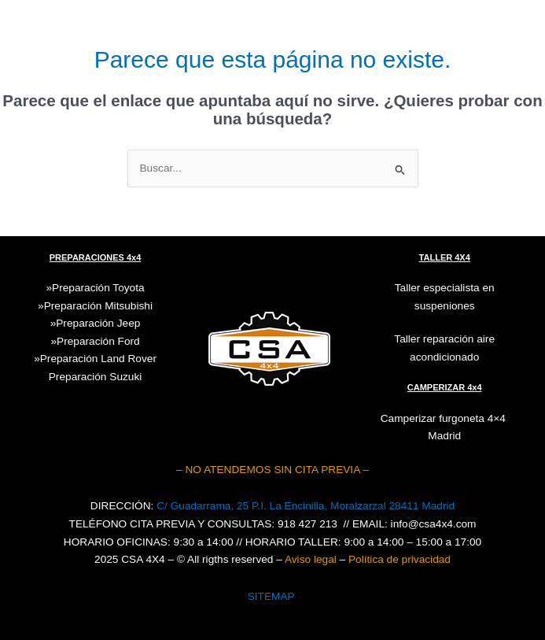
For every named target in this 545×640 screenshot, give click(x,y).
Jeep (129, 323)
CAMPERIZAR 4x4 (444, 387)
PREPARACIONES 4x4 (96, 257)
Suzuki (95, 377)
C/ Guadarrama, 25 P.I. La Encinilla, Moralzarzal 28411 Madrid (306, 506)
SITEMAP (271, 596)
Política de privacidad (399, 559)
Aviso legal (311, 559)
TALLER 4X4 (444, 257)
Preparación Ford (98, 341)
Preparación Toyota (98, 288)
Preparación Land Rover (98, 358)
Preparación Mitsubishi (98, 306)
